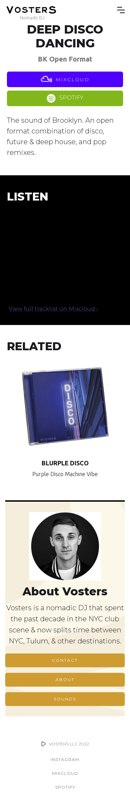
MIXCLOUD (65, 773)
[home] (32, 10)
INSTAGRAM (65, 759)
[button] (121, 10)
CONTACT (65, 660)
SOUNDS (65, 699)
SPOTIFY (65, 787)
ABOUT (65, 679)
